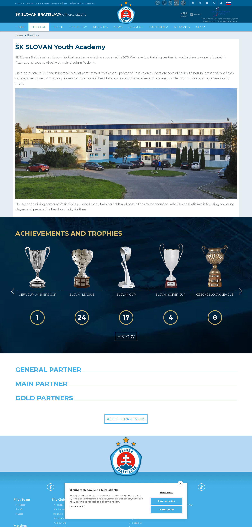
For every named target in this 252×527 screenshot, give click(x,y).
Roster (20, 504)
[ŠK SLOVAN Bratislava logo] (126, 12)
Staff (18, 509)
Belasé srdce (76, 3)
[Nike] (126, 377)
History (126, 336)
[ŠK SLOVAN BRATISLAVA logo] (69, 14)
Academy (136, 27)
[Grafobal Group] (154, 406)
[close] (180, 483)
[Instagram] (214, 3)
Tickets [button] (58, 27)
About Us (59, 522)
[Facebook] (193, 3)
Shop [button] (200, 27)
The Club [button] (38, 27)
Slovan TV (182, 27)
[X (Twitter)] (200, 3)
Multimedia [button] (158, 27)
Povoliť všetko (166, 509)
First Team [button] (78, 27)
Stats (19, 513)
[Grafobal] (98, 392)
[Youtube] (207, 3)
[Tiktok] (221, 3)
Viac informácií (77, 506)
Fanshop (90, 3)
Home (19, 35)
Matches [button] (100, 27)
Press (29, 3)
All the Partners (126, 419)
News (118, 27)
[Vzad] (12, 291)
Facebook (135, 522)
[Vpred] (240, 291)
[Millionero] (154, 392)
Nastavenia (166, 492)
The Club (33, 35)
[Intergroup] (98, 406)
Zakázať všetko (166, 501)
